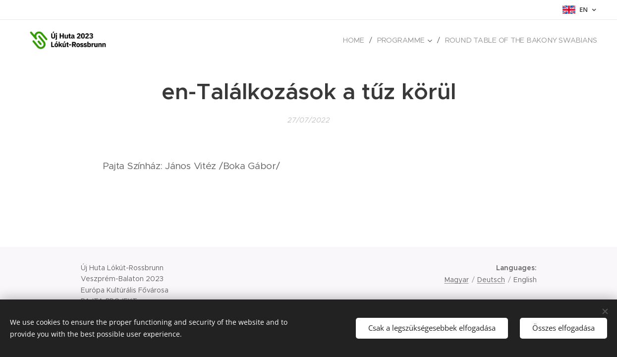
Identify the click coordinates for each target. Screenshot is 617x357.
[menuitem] (361, 40)
